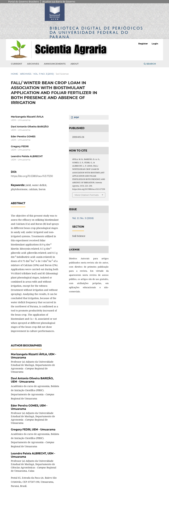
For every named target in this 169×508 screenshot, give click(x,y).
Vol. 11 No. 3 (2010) (43, 73)
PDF (76, 117)
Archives (33, 63)
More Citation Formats (87, 195)
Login (155, 43)
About (74, 63)
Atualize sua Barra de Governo (58, 1)
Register (143, 43)
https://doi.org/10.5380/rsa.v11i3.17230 (32, 176)
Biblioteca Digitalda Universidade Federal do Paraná (96, 32)
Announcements (55, 63)
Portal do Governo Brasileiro (23, 1)
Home (14, 73)
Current (16, 63)
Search (150, 63)
